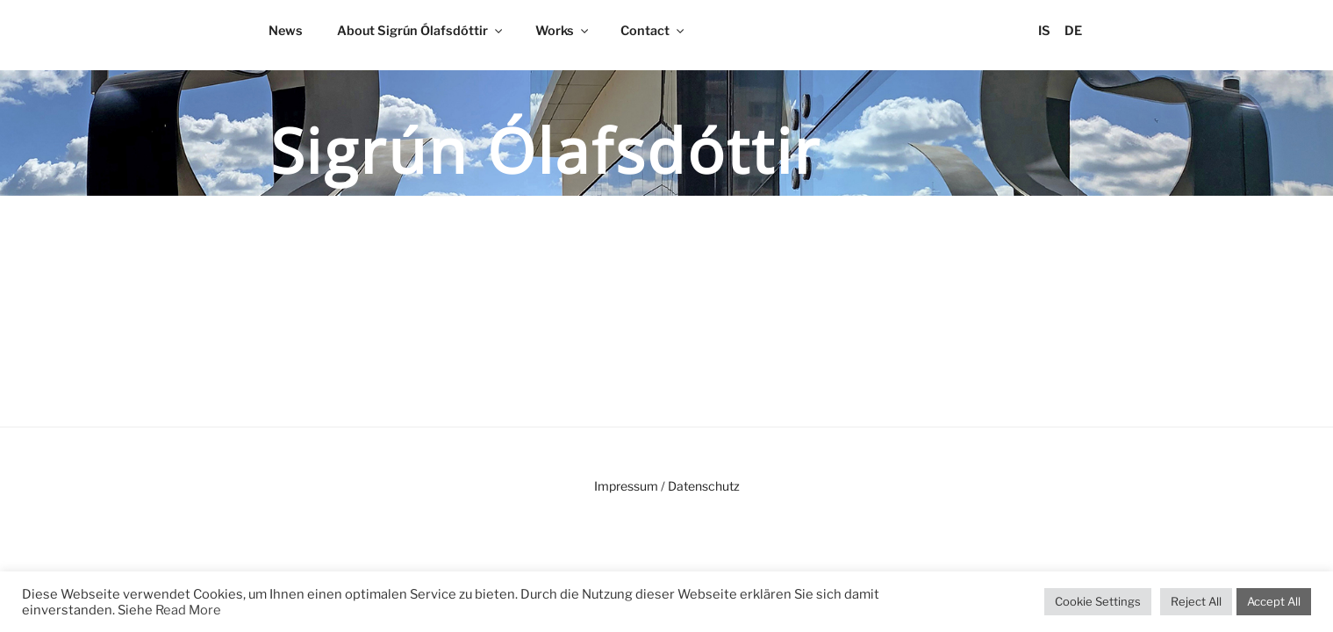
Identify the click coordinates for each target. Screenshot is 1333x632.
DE (1073, 31)
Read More (188, 610)
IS (1044, 31)
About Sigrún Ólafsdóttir (421, 31)
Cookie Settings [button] (1098, 601)
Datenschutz (704, 485)
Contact (653, 31)
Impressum (626, 485)
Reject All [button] (1196, 601)
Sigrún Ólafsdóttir (546, 150)
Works (563, 31)
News (286, 31)
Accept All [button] (1274, 601)
